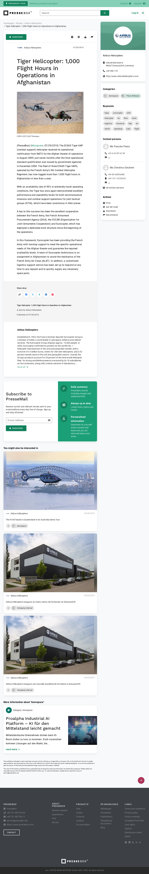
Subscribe (16, 37)
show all (22, 367)
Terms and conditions (135, 809)
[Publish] (141, 780)
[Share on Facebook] (26, 294)
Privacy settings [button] (132, 816)
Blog (103, 827)
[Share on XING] (39, 294)
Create (79, 812)
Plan (78, 809)
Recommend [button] (112, 215)
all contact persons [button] (115, 188)
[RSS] (133, 842)
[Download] (85, 37)
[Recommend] (92, 37)
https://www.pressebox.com (20, 824)
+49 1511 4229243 (117, 178)
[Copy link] (19, 294)
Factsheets (106, 812)
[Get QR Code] (78, 37)
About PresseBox (58, 805)
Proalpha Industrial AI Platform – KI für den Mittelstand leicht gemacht (33, 723)
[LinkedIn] (129, 842)
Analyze (80, 820)
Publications (106, 816)
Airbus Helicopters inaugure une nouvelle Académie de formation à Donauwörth (43, 684)
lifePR (127, 836)
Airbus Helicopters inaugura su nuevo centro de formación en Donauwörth (41, 602)
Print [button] (108, 203)
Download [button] (111, 211)
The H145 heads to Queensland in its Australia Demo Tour (33, 519)
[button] (50, 115)
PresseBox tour (15, 4)
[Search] (104, 13)
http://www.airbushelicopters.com (122, 76)
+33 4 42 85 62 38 (116, 153)
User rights (130, 824)
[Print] (72, 37)
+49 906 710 (112, 71)
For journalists (83, 824)
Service (55, 822)
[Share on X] (33, 294)
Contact (11, 832)
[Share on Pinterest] (52, 294)
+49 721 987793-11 (16, 816)
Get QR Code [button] (112, 207)
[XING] (140, 842)
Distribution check (133, 832)
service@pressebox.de (11, 773)
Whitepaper (106, 809)
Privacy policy (131, 812)
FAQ (54, 818)
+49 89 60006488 (116, 174)
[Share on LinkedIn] (46, 294)
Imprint (128, 828)
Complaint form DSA (134, 820)
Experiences (57, 814)
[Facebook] (126, 842)
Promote (80, 816)
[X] (136, 842)
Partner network (59, 810)
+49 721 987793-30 (16, 812)
